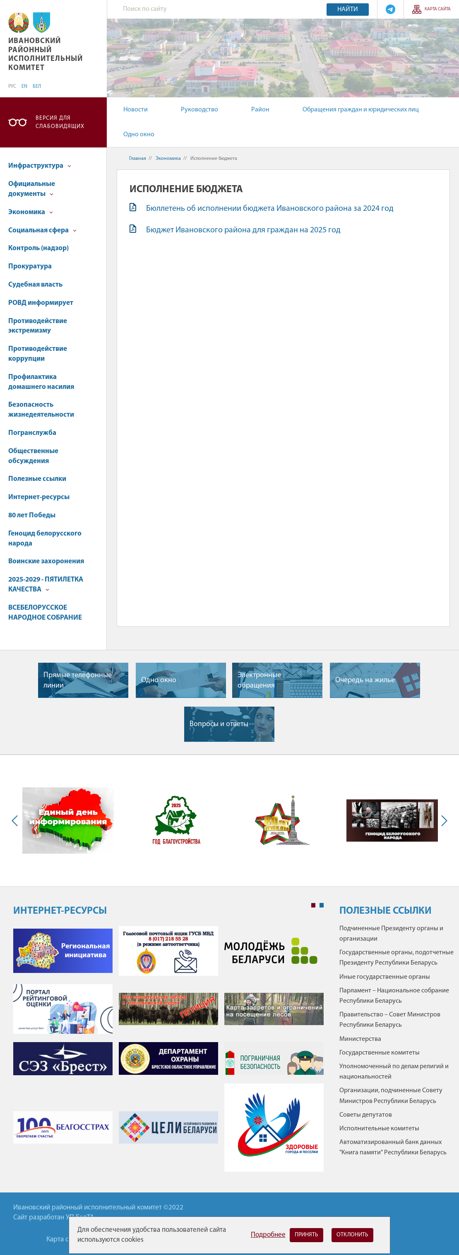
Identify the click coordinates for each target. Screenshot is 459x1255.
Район (260, 109)
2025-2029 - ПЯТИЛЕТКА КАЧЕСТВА (45, 584)
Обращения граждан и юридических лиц (361, 109)
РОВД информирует (40, 303)
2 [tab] (322, 905)
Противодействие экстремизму (37, 326)
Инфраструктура (39, 165)
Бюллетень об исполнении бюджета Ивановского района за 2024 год (270, 209)
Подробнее (268, 1234)
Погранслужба (32, 433)
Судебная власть (35, 284)
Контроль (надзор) (38, 248)
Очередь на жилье (365, 680)
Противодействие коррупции (37, 353)
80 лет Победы (31, 515)
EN (24, 86)
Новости (135, 109)
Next (442, 820)
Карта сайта (438, 9)
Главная (137, 158)
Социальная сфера (42, 230)
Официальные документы (31, 189)
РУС (12, 86)
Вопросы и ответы (219, 724)
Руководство (199, 109)
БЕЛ (37, 86)
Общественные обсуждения (33, 456)
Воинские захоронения (46, 561)
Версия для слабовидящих (60, 122)
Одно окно (138, 134)
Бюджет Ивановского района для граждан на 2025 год (243, 230)
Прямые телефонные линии (77, 680)
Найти (347, 9)
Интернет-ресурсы (39, 497)
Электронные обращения (259, 680)
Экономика (30, 212)
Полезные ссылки (37, 479)
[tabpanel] (168, 1053)
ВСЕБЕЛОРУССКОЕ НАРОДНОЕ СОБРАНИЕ (45, 612)
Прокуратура (30, 266)
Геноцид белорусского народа (45, 538)
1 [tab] (313, 905)
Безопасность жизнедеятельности (41, 409)
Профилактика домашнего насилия (41, 382)
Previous (17, 820)
